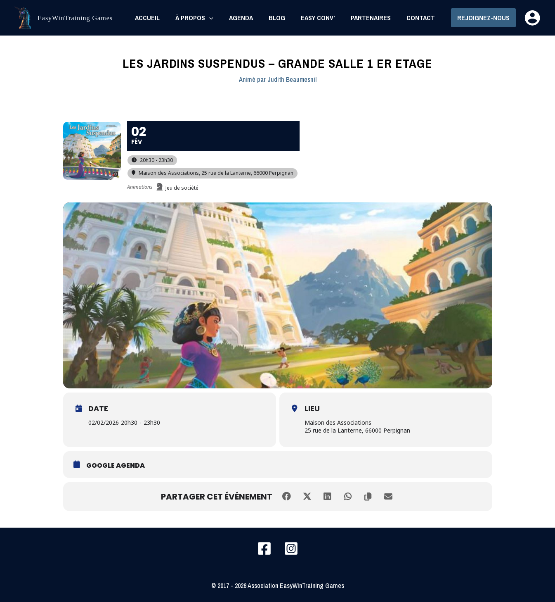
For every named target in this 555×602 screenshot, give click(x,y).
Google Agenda (115, 466)
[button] (483, 17)
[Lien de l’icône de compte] (532, 18)
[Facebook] (264, 548)
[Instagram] (291, 548)
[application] (223, 18)
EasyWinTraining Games (75, 17)
